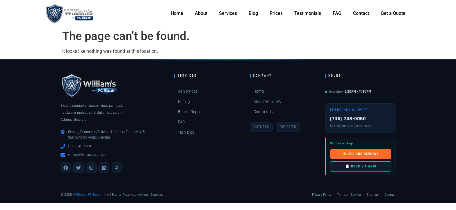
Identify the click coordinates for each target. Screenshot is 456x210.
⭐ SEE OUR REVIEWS (361, 154)
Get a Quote (393, 13)
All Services (187, 91)
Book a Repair (190, 112)
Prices (276, 13)
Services (228, 13)
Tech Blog (186, 132)
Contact (361, 13)
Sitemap (373, 194)
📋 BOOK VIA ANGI (360, 166)
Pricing (184, 101)
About (201, 13)
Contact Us (263, 112)
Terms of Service (349, 194)
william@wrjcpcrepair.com (87, 154)
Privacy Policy (322, 194)
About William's (267, 101)
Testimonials (307, 13)
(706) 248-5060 (79, 146)
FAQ (337, 13)
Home (177, 13)
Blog (253, 13)
